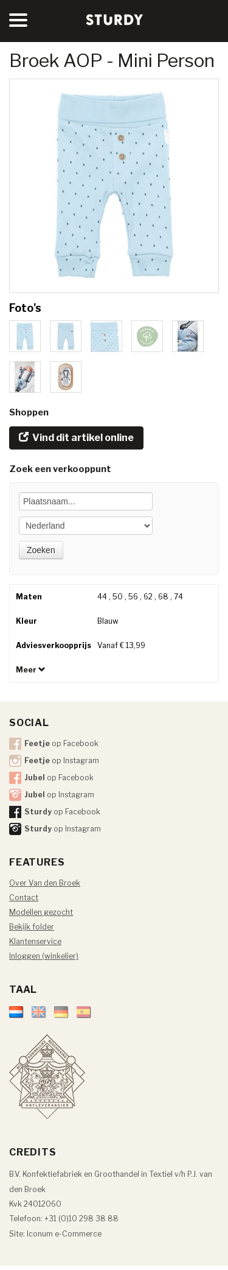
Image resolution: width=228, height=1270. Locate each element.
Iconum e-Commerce (64, 1233)
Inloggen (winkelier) (43, 956)
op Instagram (61, 760)
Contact (23, 897)
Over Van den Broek (44, 882)
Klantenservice (35, 941)
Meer (31, 669)
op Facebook (61, 743)
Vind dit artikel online (76, 437)
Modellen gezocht (41, 912)
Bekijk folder (31, 926)
